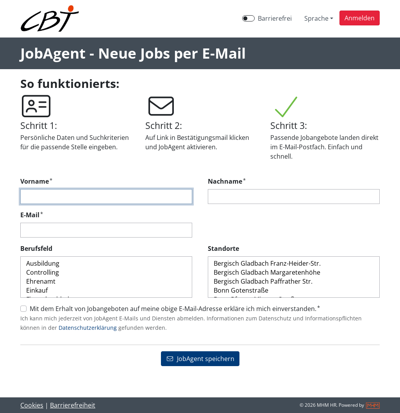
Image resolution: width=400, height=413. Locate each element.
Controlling (106, 272)
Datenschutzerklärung (88, 327)
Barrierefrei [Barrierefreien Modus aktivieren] (275, 18)
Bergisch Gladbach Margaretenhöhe (294, 272)
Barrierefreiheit (72, 405)
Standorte (223, 248)
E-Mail (31, 214)
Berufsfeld (36, 248)
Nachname (227, 181)
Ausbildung (106, 263)
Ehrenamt (106, 281)
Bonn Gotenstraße (294, 290)
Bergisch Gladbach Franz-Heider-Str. (294, 263)
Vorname (36, 181)
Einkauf (106, 290)
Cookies (31, 405)
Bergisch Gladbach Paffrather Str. (294, 281)
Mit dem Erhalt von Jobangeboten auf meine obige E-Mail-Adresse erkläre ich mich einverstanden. (175, 308)
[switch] (248, 18)
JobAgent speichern (200, 358)
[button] (359, 18)
